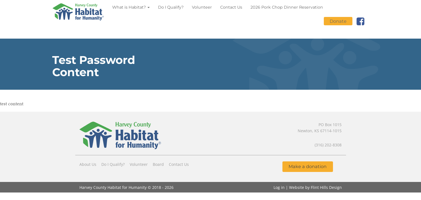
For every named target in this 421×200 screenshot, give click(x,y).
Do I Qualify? (171, 7)
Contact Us (231, 7)
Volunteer (202, 7)
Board (158, 164)
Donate (338, 21)
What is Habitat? (131, 7)
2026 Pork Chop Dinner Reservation (286, 7)
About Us (87, 164)
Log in (279, 187)
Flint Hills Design (326, 187)
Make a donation (308, 166)
